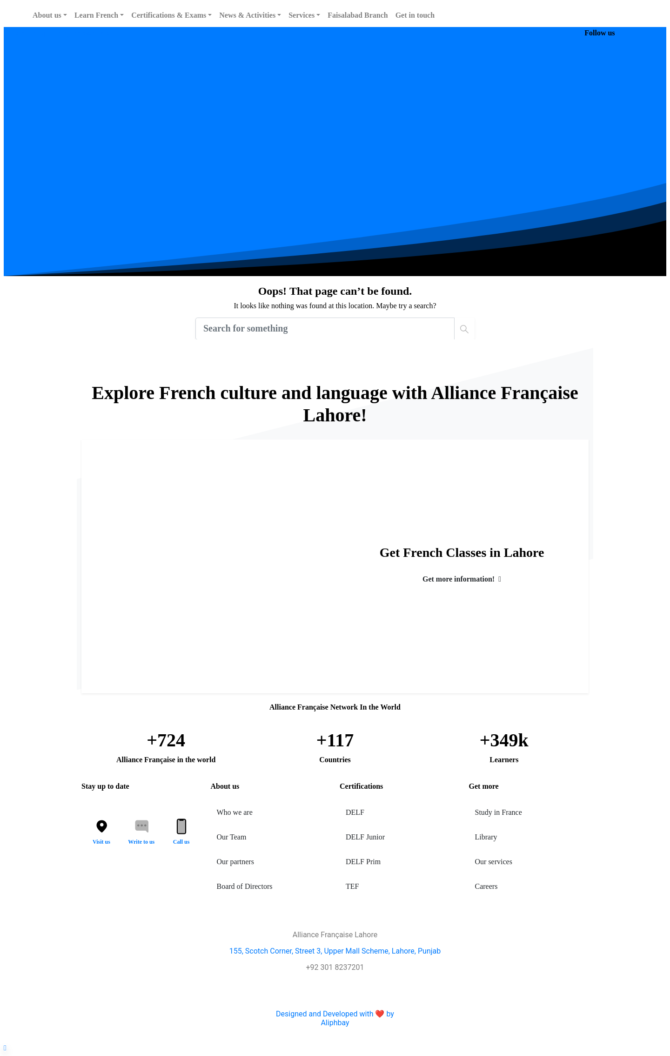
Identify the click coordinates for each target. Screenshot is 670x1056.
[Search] (325, 329)
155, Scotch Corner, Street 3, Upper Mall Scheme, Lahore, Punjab (335, 951)
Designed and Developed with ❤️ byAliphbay (335, 1018)
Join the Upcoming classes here (60, 33)
